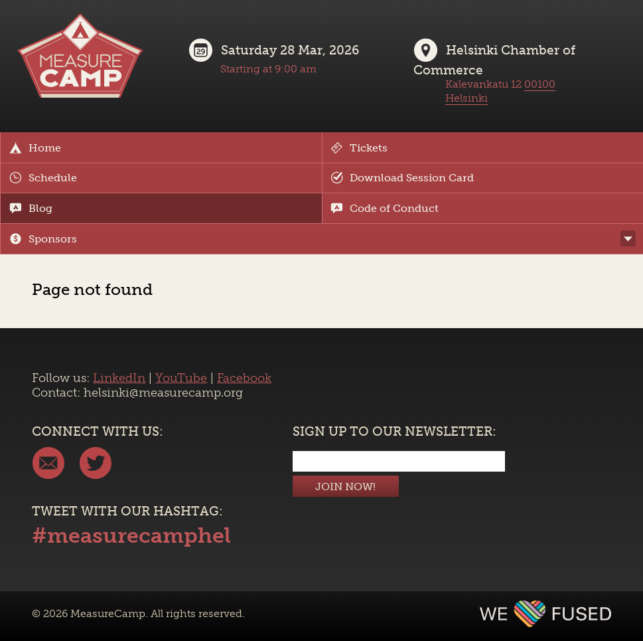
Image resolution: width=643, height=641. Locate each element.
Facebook (244, 378)
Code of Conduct (384, 208)
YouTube (181, 378)
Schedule (43, 177)
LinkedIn (119, 378)
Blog (30, 208)
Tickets (359, 147)
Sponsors (43, 238)
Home (35, 147)
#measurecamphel (131, 535)
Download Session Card (402, 177)
